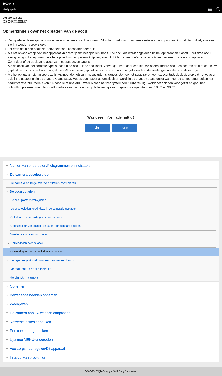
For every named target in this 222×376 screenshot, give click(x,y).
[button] (218, 9)
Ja (97, 128)
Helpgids (10, 9)
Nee (125, 128)
